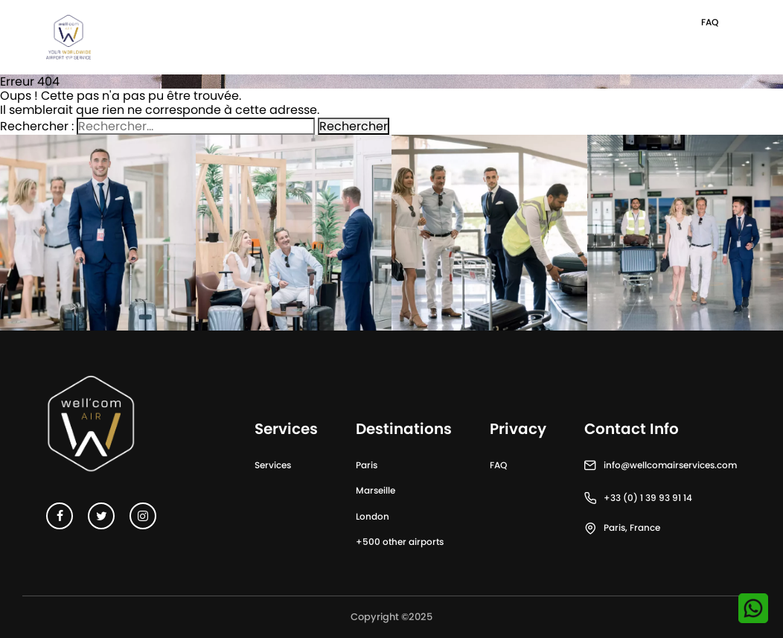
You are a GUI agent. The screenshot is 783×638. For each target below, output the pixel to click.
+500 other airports (400, 541)
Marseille (375, 490)
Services (273, 465)
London (372, 516)
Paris (366, 465)
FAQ (709, 22)
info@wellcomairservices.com (670, 465)
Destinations (404, 429)
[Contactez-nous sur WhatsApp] (753, 608)
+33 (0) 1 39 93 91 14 (648, 497)
